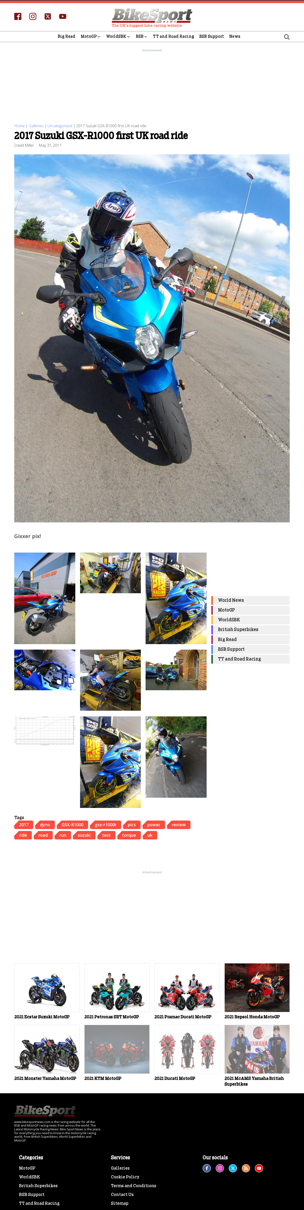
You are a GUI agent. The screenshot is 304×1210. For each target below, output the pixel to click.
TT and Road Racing (173, 36)
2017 (23, 824)
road (43, 835)
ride (23, 835)
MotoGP (91, 36)
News (234, 36)
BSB (142, 36)
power (153, 824)
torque (129, 835)
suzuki (84, 835)
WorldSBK (118, 36)
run (62, 835)
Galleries (36, 125)
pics (132, 824)
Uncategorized (60, 125)
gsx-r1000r (105, 824)
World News (231, 600)
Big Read (67, 36)
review (179, 824)
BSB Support (211, 36)
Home (19, 125)
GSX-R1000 (72, 824)
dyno (45, 824)
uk (149, 835)
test (106, 835)
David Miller (24, 145)
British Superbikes (238, 629)
